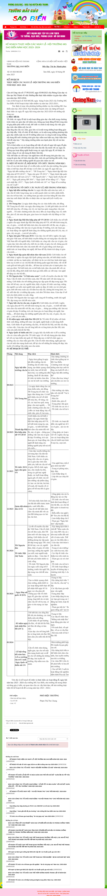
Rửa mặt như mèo (81, 132)
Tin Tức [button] (57, 27)
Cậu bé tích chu (80, 161)
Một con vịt (78, 144)
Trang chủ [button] (13, 27)
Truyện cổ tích (83, 155)
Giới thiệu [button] (24, 27)
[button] (86, 122)
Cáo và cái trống (80, 164)
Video (79, 110)
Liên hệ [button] (98, 27)
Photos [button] (67, 27)
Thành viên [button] (87, 27)
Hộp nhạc (82, 139)
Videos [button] (76, 27)
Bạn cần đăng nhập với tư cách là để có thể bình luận (33, 745)
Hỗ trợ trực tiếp (80, 33)
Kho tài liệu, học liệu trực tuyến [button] (41, 27)
